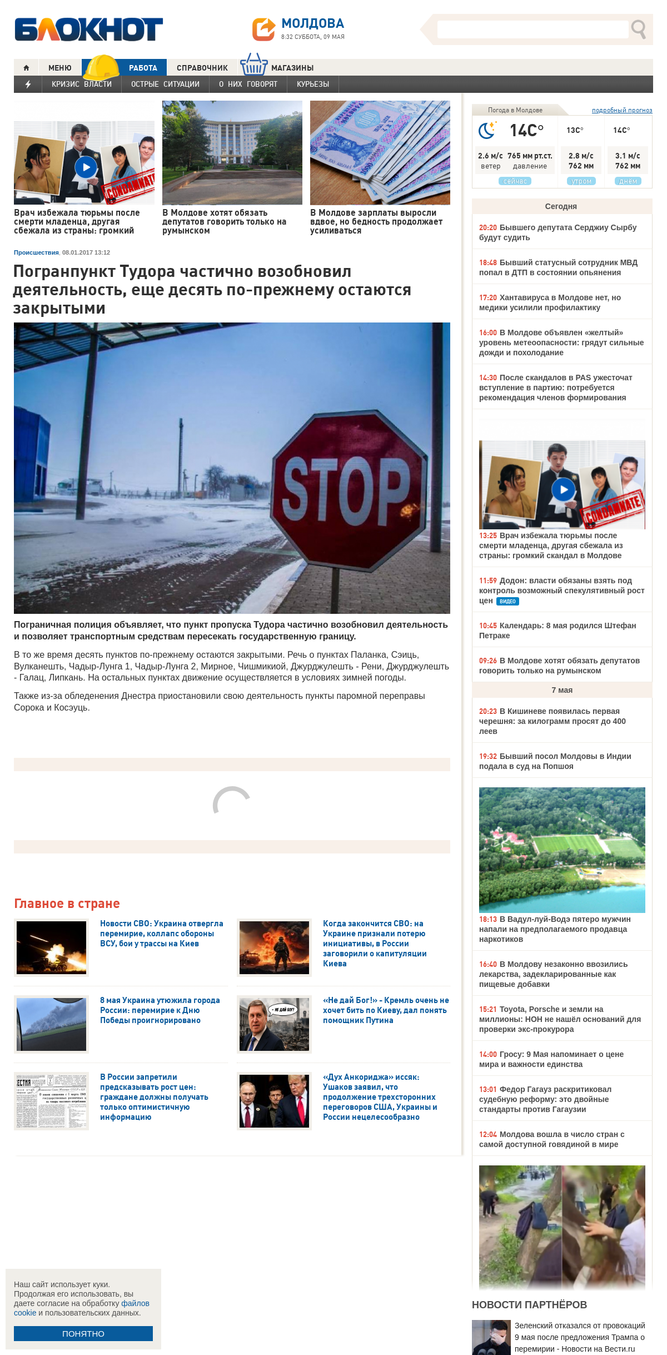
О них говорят (248, 84)
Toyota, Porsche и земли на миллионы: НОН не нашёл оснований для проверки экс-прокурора (560, 1019)
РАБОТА (119, 67)
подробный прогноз (622, 110)
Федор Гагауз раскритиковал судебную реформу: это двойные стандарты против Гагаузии (545, 1099)
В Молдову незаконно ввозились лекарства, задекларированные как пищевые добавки (553, 974)
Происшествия (36, 252)
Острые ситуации (165, 84)
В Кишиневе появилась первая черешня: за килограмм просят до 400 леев (552, 721)
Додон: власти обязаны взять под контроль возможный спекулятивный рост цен (562, 590)
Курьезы (313, 84)
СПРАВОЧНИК (202, 68)
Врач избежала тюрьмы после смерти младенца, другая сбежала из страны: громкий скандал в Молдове (551, 545)
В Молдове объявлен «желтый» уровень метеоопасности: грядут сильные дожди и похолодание (561, 342)
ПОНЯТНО (83, 1333)
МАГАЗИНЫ (277, 67)
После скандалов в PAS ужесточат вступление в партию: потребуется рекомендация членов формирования (556, 387)
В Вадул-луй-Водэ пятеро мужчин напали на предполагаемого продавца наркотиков (555, 929)
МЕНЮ (60, 68)
